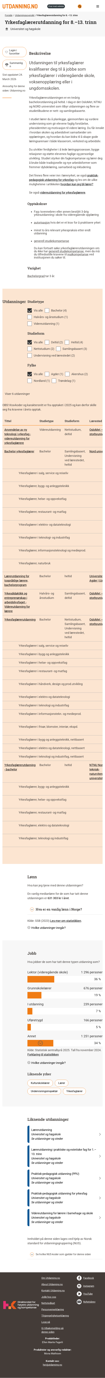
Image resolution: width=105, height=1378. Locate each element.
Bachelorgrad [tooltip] (36, 276)
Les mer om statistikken (65, 920)
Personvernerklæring (52, 1309)
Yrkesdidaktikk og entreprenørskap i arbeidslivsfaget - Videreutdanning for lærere (17, 602)
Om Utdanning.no (50, 1278)
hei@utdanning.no (52, 1364)
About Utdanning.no (52, 1284)
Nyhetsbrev (89, 1301)
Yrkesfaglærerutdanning (20, 619)
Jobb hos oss (48, 1296)
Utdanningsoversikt (25, 15)
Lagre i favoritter (12, 52)
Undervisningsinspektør (44, 1091)
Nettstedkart (48, 1303)
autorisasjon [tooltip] (42, 222)
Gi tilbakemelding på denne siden (52, 1330)
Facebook (88, 1278)
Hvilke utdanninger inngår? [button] (46, 927)
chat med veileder (56, 6)
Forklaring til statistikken (43, 1054)
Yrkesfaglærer (74, 1091)
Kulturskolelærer (40, 1083)
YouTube (88, 1293)
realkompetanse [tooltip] (77, 254)
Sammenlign (14, 64)
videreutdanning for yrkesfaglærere (62, 192)
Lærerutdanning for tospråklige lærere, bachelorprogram (16, 580)
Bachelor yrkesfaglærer (19, 451)
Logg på (45, 1322)
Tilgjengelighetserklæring (55, 1315)
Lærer (61, 1083)
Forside (8, 15)
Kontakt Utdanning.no (53, 1290)
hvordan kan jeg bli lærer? (77, 184)
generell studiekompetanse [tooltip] (51, 241)
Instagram (88, 1286)
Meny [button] (98, 6)
